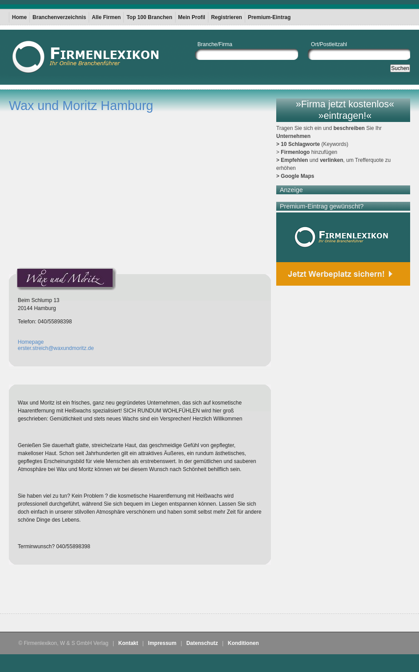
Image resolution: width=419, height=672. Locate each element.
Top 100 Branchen (149, 17)
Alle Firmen (106, 17)
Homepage (31, 342)
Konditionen (243, 643)
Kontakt (128, 643)
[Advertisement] (112, 591)
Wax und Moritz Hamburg (81, 105)
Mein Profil (191, 17)
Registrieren (226, 17)
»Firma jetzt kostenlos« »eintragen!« (345, 109)
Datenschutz (202, 643)
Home (19, 17)
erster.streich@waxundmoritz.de (56, 348)
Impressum (162, 643)
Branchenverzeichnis (59, 17)
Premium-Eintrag (269, 17)
